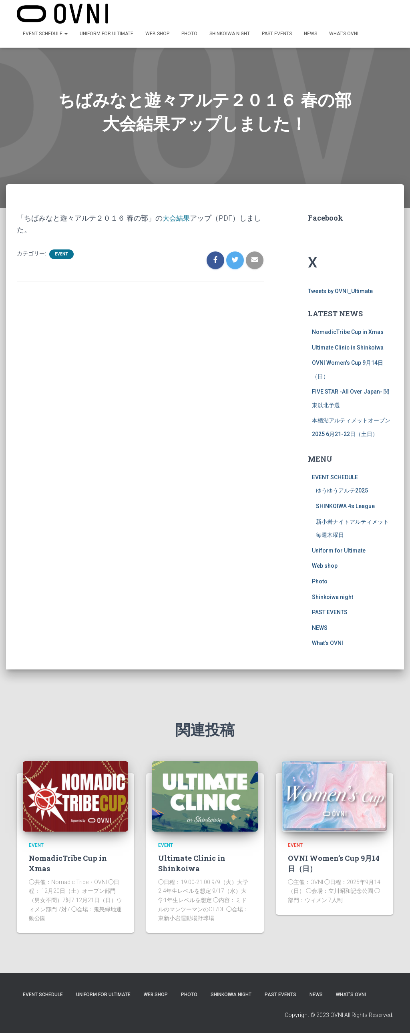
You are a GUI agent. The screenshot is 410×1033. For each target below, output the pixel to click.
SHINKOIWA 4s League (345, 513)
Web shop (157, 34)
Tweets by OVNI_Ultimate (340, 298)
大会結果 (177, 225)
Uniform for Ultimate (106, 34)
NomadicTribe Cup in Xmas (348, 339)
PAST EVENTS (277, 34)
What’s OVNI (343, 34)
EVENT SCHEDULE (45, 34)
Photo (189, 34)
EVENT (61, 261)
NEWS (310, 34)
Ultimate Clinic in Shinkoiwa (348, 355)
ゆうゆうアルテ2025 (342, 497)
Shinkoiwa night (229, 34)
